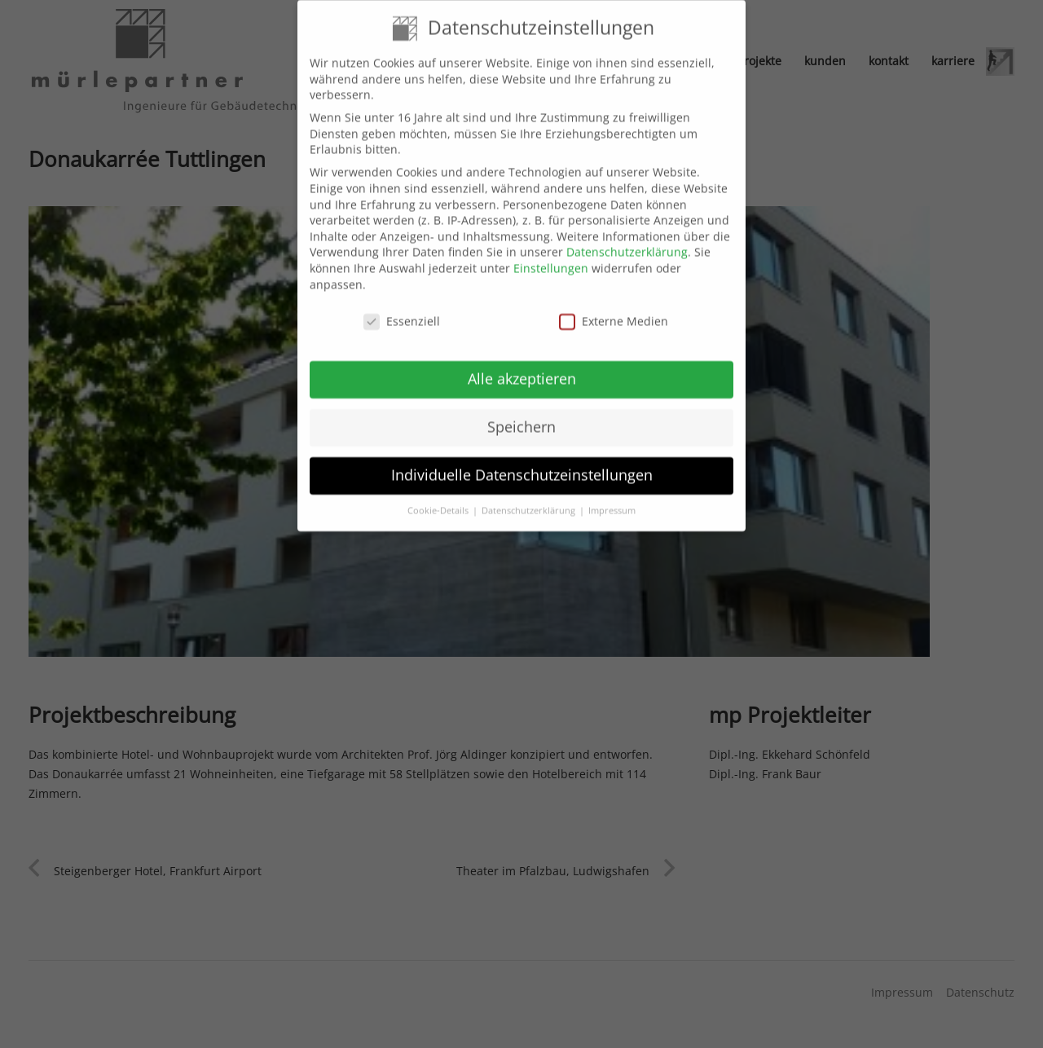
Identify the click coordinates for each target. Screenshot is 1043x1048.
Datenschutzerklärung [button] (530, 498)
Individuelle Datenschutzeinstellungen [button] (522, 462)
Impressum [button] (612, 498)
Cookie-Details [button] (439, 498)
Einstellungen (550, 255)
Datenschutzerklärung (627, 240)
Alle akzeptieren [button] (522, 366)
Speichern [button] (521, 414)
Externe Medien (613, 309)
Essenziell (401, 309)
